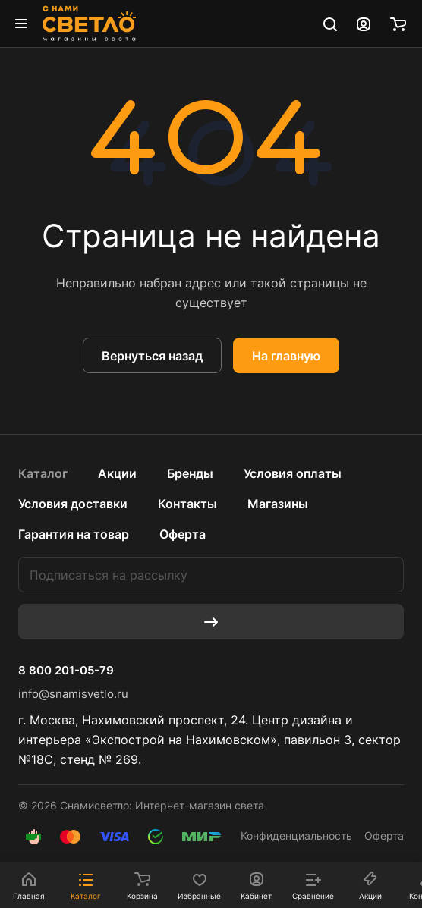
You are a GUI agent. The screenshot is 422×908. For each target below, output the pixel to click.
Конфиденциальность (296, 835)
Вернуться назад (152, 355)
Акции (117, 473)
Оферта (182, 534)
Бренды (190, 473)
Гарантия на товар (73, 534)
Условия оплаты (293, 473)
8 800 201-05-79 (66, 670)
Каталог (43, 473)
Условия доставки (73, 503)
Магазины (277, 503)
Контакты (187, 503)
